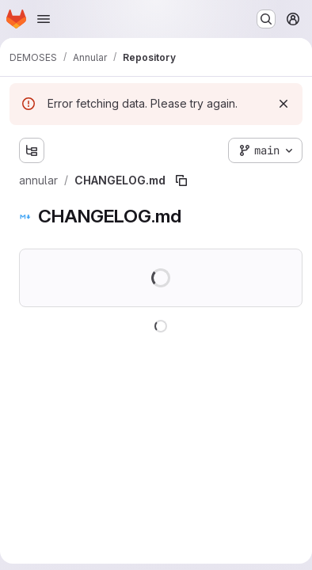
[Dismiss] (283, 103)
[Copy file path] (181, 180)
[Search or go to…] (266, 19)
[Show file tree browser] (31, 150)
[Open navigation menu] (43, 19)
